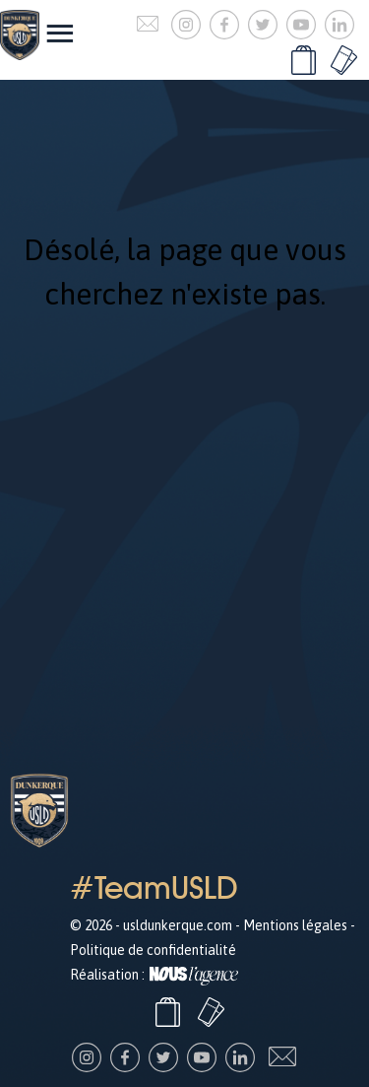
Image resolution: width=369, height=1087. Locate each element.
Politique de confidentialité (153, 950)
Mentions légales (295, 925)
